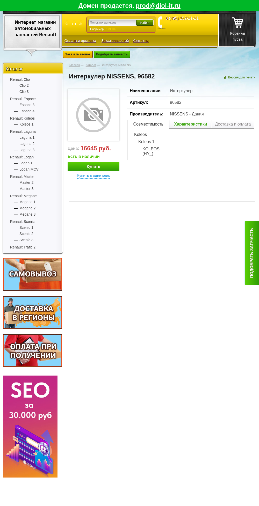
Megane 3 (27, 214)
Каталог (14, 68)
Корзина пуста (237, 27)
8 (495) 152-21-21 (182, 18)
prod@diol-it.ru (158, 5)
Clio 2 (24, 85)
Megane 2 (27, 208)
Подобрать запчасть (112, 54)
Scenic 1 (26, 227)
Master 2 (26, 182)
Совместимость (148, 124)
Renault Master (22, 176)
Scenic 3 (26, 240)
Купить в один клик (93, 175)
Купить (93, 166)
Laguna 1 (26, 137)
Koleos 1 (26, 124)
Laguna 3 (26, 150)
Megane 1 (27, 202)
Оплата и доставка (80, 41)
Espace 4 (26, 111)
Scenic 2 (26, 234)
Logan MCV (29, 169)
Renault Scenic (22, 221)
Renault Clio (20, 79)
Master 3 (26, 189)
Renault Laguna (23, 131)
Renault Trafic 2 (22, 247)
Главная (74, 65)
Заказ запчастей (115, 41)
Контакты (140, 41)
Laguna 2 (26, 144)
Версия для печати (241, 77)
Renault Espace (23, 99)
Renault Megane (23, 196)
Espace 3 (26, 105)
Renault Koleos (22, 118)
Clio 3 (24, 92)
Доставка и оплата (233, 124)
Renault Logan (22, 157)
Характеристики (190, 124)
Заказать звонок (77, 54)
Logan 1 (26, 163)
